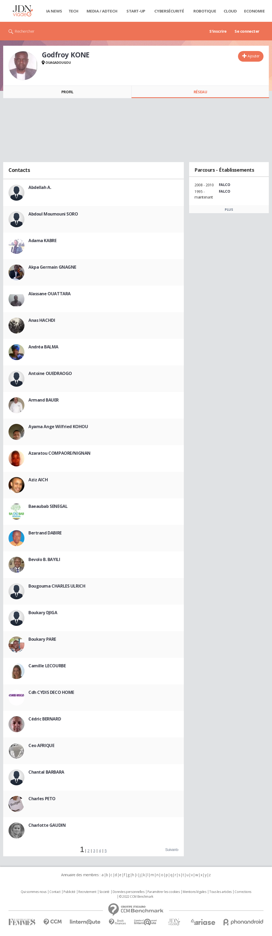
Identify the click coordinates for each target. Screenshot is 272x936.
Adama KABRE (42, 240)
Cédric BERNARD (44, 719)
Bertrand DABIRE (45, 533)
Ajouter (254, 55)
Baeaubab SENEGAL (47, 506)
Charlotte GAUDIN (47, 825)
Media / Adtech (102, 11)
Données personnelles (128, 892)
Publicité (69, 892)
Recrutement (87, 892)
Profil (67, 91)
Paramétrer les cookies (163, 892)
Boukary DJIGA (42, 612)
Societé (104, 892)
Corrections (243, 892)
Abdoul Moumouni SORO (53, 214)
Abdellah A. (39, 187)
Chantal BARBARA (46, 772)
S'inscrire (218, 31)
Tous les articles (220, 892)
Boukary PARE (42, 639)
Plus (229, 209)
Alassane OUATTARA (49, 294)
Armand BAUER (43, 400)
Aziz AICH (38, 480)
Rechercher (25, 31)
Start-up (135, 11)
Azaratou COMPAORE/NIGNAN (59, 453)
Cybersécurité (169, 11)
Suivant (171, 850)
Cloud (230, 11)
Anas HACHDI (41, 320)
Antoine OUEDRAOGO (50, 373)
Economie (254, 11)
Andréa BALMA (43, 347)
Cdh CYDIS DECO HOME (51, 692)
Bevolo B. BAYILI (44, 559)
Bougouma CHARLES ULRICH (56, 586)
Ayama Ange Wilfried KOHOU (58, 426)
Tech (73, 11)
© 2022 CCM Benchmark (136, 897)
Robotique (204, 11)
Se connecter (247, 31)
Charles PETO (42, 799)
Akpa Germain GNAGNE (52, 267)
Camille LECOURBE (47, 666)
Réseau (200, 91)
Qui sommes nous (33, 892)
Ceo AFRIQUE (41, 745)
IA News (54, 11)
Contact (54, 892)
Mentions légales (194, 892)
